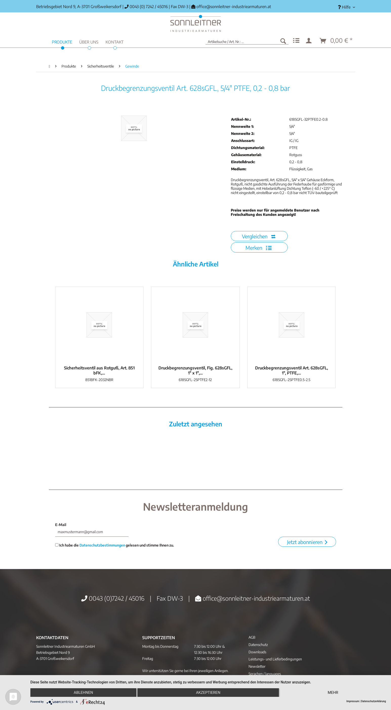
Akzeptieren (208, 692)
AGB (252, 637)
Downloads (257, 652)
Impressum (352, 701)
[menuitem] (344, 7)
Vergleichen (258, 236)
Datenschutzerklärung (373, 701)
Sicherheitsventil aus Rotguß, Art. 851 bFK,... (99, 370)
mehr (333, 692)
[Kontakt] (114, 41)
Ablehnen (83, 692)
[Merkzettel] (296, 41)
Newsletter (257, 666)
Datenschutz (258, 644)
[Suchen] (283, 41)
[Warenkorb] (336, 41)
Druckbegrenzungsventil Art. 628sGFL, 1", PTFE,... (291, 370)
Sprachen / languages (265, 674)
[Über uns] (89, 41)
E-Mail (60, 525)
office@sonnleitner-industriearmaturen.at (233, 6)
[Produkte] (62, 41)
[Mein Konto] (310, 41)
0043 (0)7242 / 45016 (113, 598)
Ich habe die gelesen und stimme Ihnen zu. (114, 545)
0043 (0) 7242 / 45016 (146, 6)
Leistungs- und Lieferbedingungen (275, 659)
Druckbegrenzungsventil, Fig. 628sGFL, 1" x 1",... (195, 370)
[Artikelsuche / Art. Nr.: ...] (247, 41)
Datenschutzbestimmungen (102, 545)
